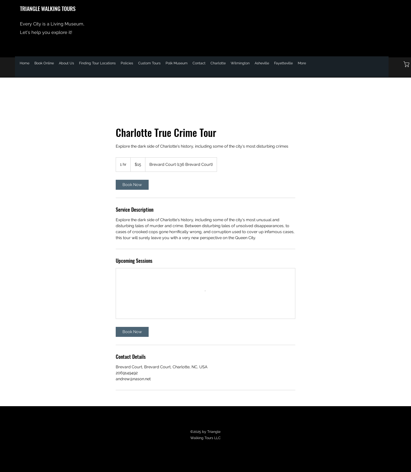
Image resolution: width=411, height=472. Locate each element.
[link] (132, 185)
